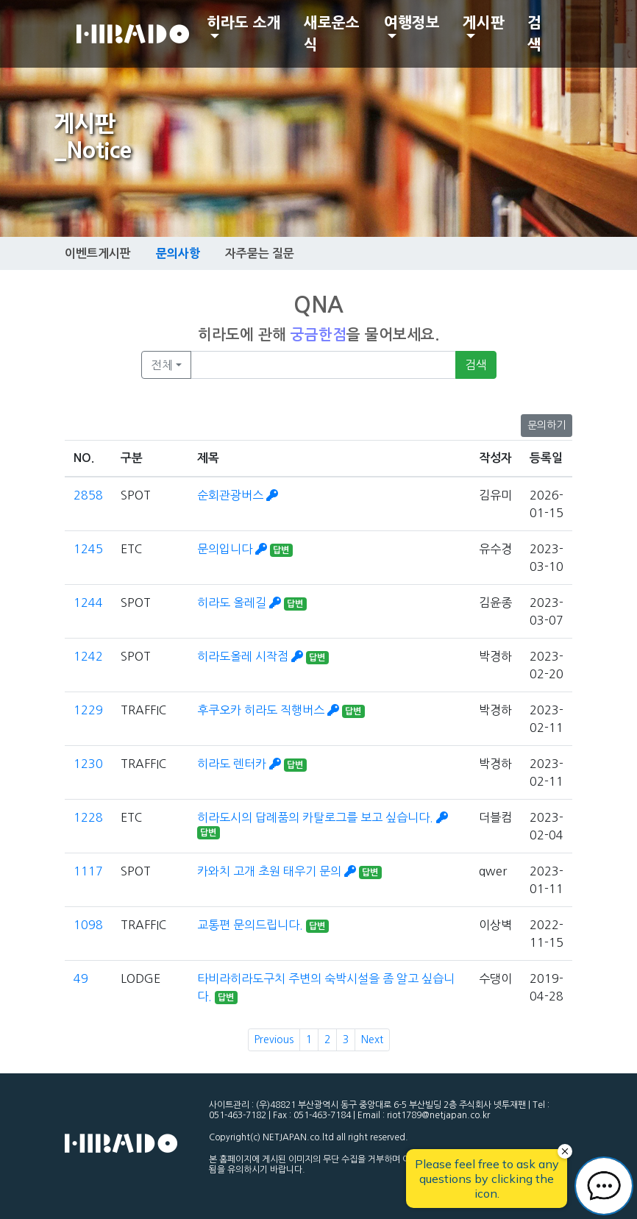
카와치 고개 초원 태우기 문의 (278, 871)
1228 (88, 817)
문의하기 (546, 425)
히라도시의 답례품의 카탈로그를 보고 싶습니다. (322, 817)
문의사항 (178, 253)
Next (372, 1039)
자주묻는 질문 (259, 253)
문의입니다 (233, 549)
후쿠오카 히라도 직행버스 (269, 710)
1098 (88, 925)
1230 (88, 764)
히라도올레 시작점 (251, 656)
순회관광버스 (237, 495)
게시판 (484, 22)
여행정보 (412, 22)
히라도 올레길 (240, 602)
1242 (88, 656)
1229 (88, 710)
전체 (162, 365)
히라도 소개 (244, 22)
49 (81, 978)
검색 (534, 33)
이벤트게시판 (98, 253)
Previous (274, 1039)
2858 (88, 495)
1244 (88, 602)
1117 (88, 871)
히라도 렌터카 (240, 764)
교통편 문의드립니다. (251, 925)
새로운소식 (332, 33)
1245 (88, 549)
